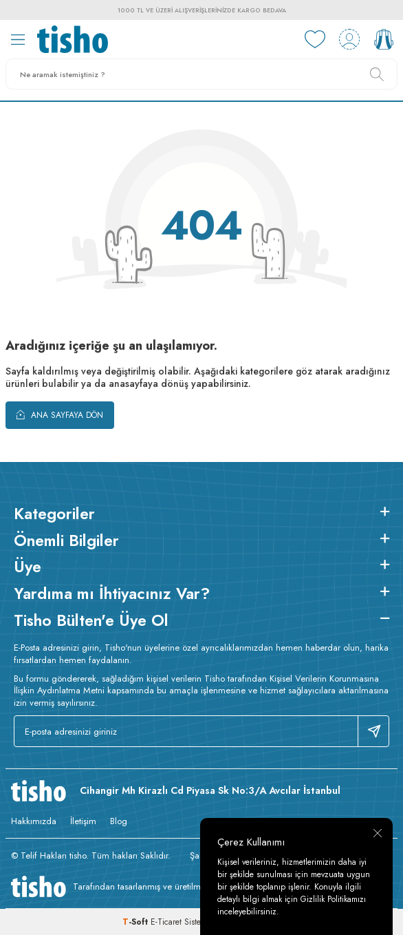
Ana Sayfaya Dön (60, 414)
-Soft (136, 922)
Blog (118, 821)
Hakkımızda (33, 821)
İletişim (83, 821)
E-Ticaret (166, 922)
